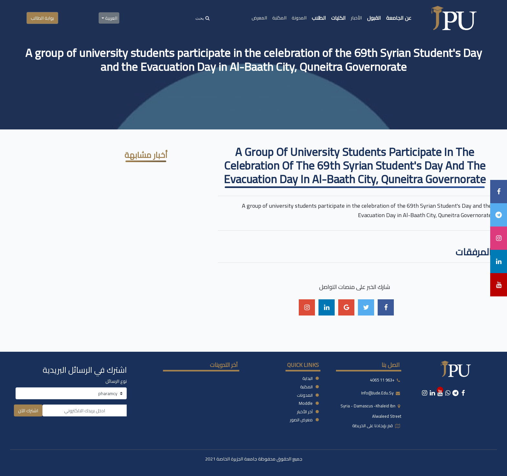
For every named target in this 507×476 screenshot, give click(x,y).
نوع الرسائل (116, 381)
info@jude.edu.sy (377, 393)
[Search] (202, 18)
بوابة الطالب (42, 18)
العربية (110, 18)
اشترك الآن (28, 410)
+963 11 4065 (382, 380)
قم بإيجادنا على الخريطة (373, 425)
